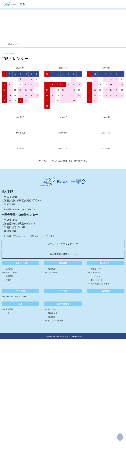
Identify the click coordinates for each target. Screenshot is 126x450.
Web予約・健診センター (16, 398)
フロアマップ (96, 377)
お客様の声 (52, 373)
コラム (8, 414)
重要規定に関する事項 (100, 385)
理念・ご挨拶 (11, 373)
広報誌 (8, 381)
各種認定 (9, 377)
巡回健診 (52, 370)
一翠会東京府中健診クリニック (63, 355)
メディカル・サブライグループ (63, 345)
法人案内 (9, 370)
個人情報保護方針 (55, 422)
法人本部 (52, 410)
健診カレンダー (97, 381)
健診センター (96, 370)
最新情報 (9, 410)
